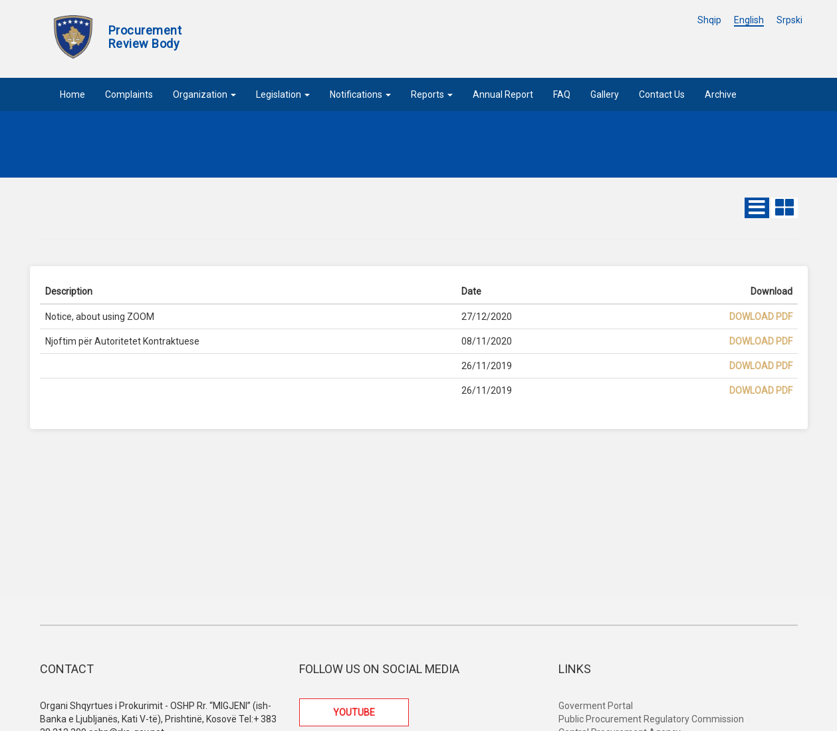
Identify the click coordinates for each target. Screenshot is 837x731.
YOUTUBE (354, 712)
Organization (204, 94)
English (749, 20)
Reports (432, 94)
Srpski (789, 20)
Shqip (709, 20)
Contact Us (662, 94)
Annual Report (503, 94)
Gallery (604, 94)
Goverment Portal (595, 705)
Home (72, 94)
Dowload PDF (760, 316)
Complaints (129, 94)
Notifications (360, 94)
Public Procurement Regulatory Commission (651, 719)
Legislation (283, 94)
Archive (721, 94)
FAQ (561, 94)
